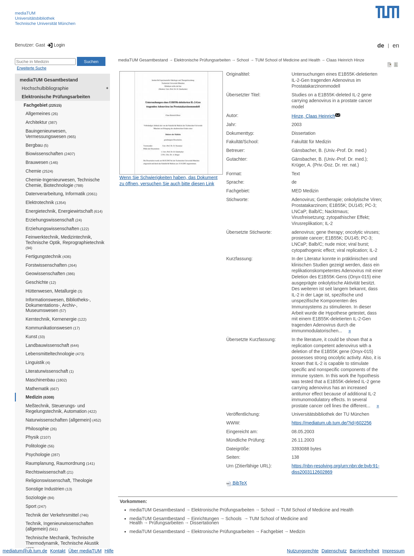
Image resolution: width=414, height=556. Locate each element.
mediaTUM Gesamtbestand (49, 79)
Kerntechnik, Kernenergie (56, 319)
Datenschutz (334, 550)
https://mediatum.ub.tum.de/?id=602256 (331, 422)
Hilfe (109, 550)
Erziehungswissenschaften (57, 228)
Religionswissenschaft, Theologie (59, 480)
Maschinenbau (46, 379)
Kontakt (57, 550)
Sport (36, 506)
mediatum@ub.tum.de (25, 550)
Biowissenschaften (50, 153)
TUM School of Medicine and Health (288, 60)
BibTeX (236, 483)
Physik (38, 437)
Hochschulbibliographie (45, 88)
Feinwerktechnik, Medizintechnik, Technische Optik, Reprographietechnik (65, 242)
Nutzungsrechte (303, 550)
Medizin (40, 397)
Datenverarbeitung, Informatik (61, 193)
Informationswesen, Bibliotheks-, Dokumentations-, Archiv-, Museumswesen (58, 305)
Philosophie (41, 428)
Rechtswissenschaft (49, 472)
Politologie (40, 445)
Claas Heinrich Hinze (345, 60)
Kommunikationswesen (53, 327)
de (380, 45)
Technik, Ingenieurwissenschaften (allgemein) (59, 526)
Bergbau (37, 145)
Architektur (41, 122)
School (242, 60)
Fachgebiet (42, 105)
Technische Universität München (45, 23)
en (396, 45)
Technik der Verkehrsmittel (57, 515)
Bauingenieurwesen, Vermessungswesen (51, 133)
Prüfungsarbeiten (166, 522)
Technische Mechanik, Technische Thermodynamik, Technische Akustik (62, 543)
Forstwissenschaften (51, 265)
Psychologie (43, 454)
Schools (234, 518)
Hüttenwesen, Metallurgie (54, 291)
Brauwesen (42, 162)
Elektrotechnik (46, 202)
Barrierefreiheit (364, 550)
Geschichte (41, 282)
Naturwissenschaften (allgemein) (63, 419)
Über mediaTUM (85, 550)
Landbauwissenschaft (52, 345)
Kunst (35, 336)
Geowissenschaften (50, 273)
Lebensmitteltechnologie (55, 353)
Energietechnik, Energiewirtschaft (64, 211)
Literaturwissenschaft (50, 371)
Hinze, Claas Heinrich (313, 116)
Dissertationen (204, 522)
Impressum (393, 550)
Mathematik (42, 388)
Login (55, 45)
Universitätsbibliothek (35, 18)
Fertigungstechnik (48, 256)
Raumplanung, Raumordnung (60, 463)
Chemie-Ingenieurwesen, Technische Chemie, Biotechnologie (63, 182)
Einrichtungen (205, 518)
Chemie (39, 171)
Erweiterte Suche (31, 68)
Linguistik (38, 362)
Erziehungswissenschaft (54, 219)
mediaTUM (25, 13)
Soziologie (40, 497)
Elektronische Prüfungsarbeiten (56, 96)
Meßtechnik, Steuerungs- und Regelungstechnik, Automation (61, 408)
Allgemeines (42, 113)
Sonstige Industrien (49, 488)
